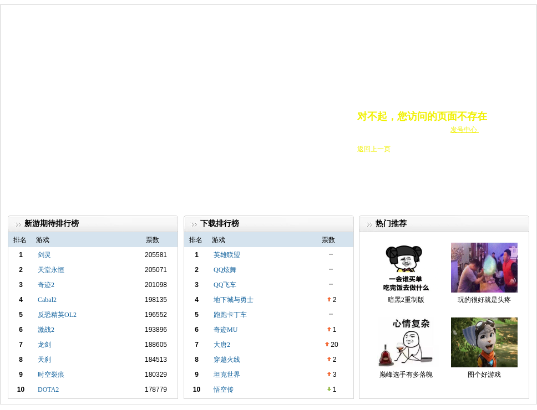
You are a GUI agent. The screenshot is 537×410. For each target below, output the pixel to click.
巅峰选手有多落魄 (406, 374)
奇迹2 (46, 285)
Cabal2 (47, 300)
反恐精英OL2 (57, 315)
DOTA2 (48, 389)
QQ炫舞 (225, 270)
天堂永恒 (51, 270)
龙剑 (44, 344)
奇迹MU (225, 330)
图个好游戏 (484, 374)
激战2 (46, 330)
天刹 (44, 359)
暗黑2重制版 (406, 300)
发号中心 (464, 130)
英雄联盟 (227, 255)
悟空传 (224, 389)
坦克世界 (227, 374)
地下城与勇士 (234, 300)
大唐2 (222, 344)
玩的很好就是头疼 (484, 300)
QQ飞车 (225, 285)
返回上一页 (374, 149)
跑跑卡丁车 (230, 315)
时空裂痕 (51, 374)
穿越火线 (227, 359)
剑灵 (44, 255)
